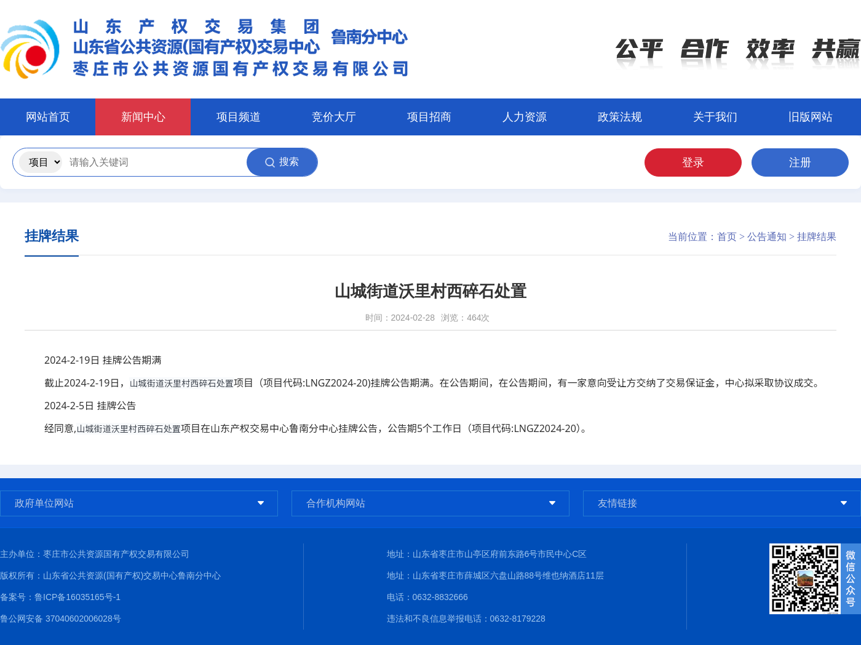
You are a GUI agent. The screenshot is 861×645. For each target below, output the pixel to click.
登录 (693, 162)
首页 (727, 236)
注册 (800, 162)
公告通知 (767, 236)
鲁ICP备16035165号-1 (77, 597)
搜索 (282, 161)
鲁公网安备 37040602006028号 (60, 618)
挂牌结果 (816, 236)
